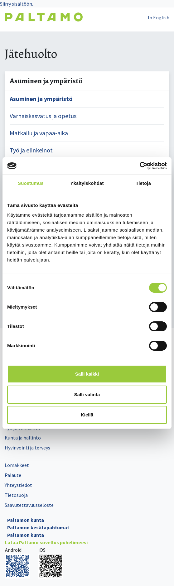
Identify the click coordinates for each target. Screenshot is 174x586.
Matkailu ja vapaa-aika (39, 133)
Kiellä (87, 414)
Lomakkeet (17, 465)
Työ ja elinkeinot (31, 150)
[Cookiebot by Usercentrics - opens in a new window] (139, 166)
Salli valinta (87, 394)
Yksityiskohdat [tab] (87, 183)
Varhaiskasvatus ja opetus (43, 116)
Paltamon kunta (25, 520)
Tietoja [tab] (143, 183)
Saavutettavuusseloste (29, 505)
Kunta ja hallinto (23, 438)
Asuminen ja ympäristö (41, 99)
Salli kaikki (87, 374)
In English (158, 17)
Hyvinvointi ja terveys (27, 447)
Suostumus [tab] (31, 183)
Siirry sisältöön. (16, 4)
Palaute (13, 475)
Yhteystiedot (18, 485)
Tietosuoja (16, 495)
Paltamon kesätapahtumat (38, 527)
